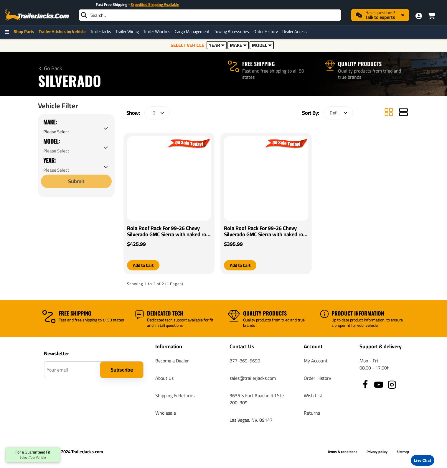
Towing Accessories (231, 31)
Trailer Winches (156, 31)
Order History (265, 31)
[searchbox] (210, 15)
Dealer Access (294, 31)
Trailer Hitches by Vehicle (62, 31)
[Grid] (389, 113)
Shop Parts (24, 31)
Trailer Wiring (127, 31)
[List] (403, 113)
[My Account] (418, 16)
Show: (133, 113)
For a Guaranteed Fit (32, 455)
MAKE (238, 45)
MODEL (262, 45)
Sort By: (310, 113)
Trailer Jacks (100, 31)
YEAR (217, 45)
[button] (144, 265)
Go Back (53, 68)
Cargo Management (192, 31)
